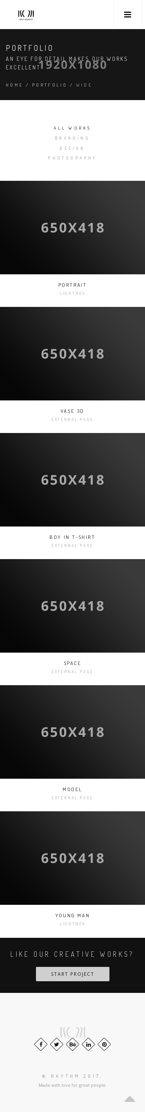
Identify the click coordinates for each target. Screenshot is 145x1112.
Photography (72, 158)
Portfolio (50, 85)
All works (73, 128)
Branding (72, 138)
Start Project (72, 974)
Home (15, 85)
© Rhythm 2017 (71, 1076)
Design (72, 148)
